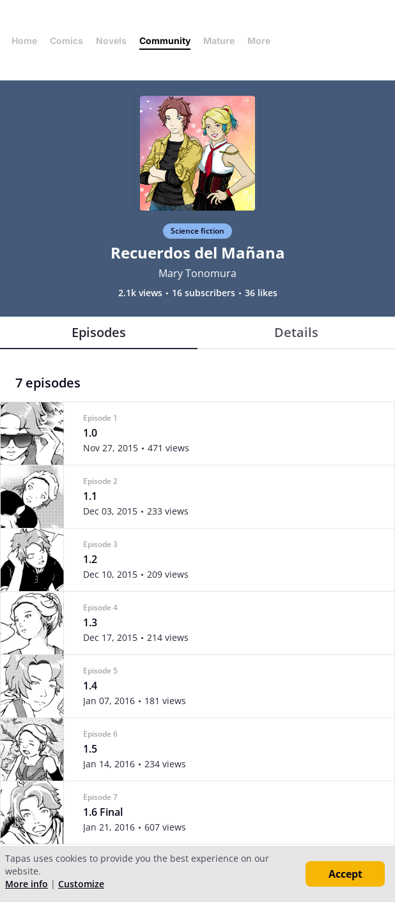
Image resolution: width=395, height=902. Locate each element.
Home (24, 40)
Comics (66, 40)
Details (296, 332)
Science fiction (197, 230)
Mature (219, 40)
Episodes (99, 332)
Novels (111, 40)
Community (164, 40)
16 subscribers (203, 293)
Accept (345, 874)
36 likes (261, 293)
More (262, 40)
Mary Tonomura (197, 273)
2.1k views (140, 293)
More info (26, 884)
